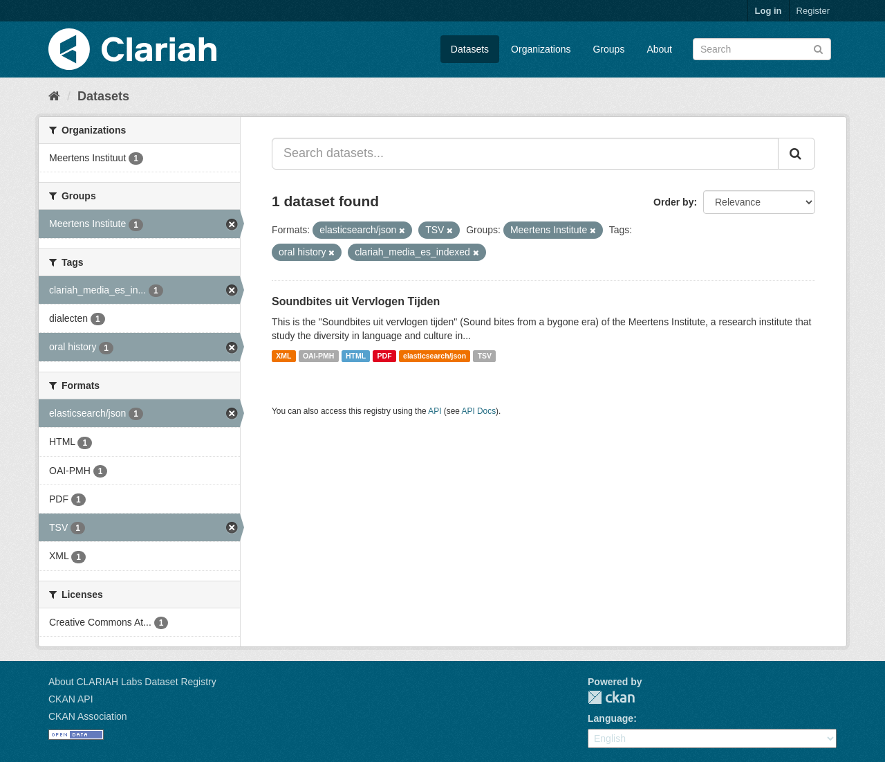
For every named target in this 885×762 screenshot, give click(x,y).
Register (813, 11)
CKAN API (70, 699)
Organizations (540, 49)
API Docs (479, 411)
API (434, 411)
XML (283, 356)
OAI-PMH (319, 356)
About (659, 49)
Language (610, 718)
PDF (385, 356)
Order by (673, 202)
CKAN (611, 697)
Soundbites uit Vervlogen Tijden (356, 301)
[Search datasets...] (525, 154)
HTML (356, 356)
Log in (768, 11)
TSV (485, 356)
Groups (608, 49)
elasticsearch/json (434, 356)
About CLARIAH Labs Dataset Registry (132, 681)
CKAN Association (87, 716)
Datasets (470, 49)
